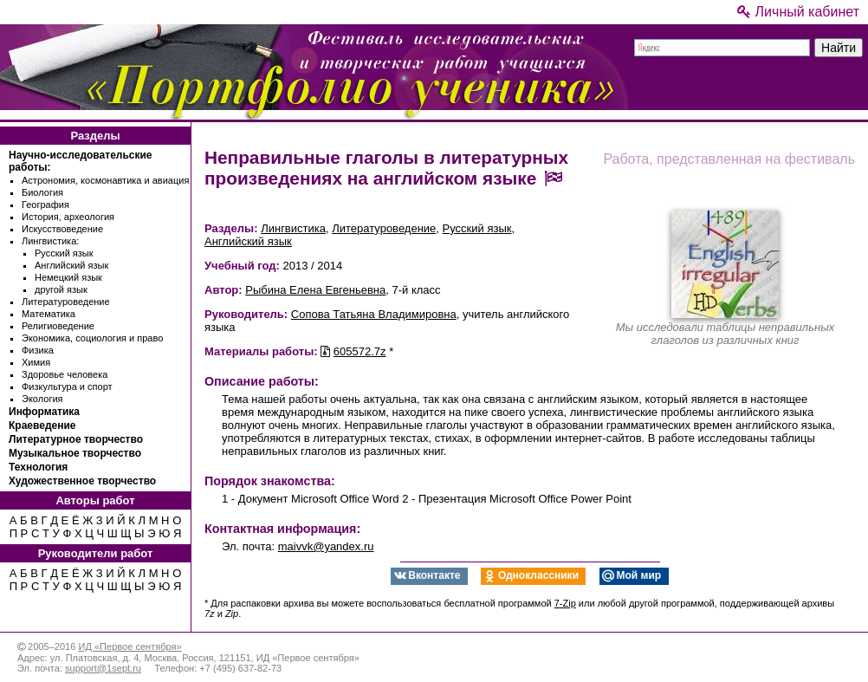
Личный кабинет (798, 11)
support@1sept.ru (103, 668)
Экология (42, 398)
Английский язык (71, 265)
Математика (48, 314)
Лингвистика (293, 228)
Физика (38, 350)
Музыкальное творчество (75, 453)
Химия (36, 362)
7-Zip (565, 603)
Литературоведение (66, 301)
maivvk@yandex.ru (326, 546)
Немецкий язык (68, 277)
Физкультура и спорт (67, 386)
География (45, 204)
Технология (38, 467)
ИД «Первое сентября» (129, 646)
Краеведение (42, 425)
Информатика (44, 412)
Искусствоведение (62, 229)
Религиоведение (58, 326)
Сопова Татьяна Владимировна (374, 314)
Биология (42, 192)
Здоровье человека (64, 374)
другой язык (61, 289)
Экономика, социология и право (92, 338)
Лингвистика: (50, 241)
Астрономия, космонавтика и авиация (105, 180)
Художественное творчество (82, 481)
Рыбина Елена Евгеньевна (315, 289)
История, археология (68, 216)
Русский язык (64, 253)
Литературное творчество (76, 439)
